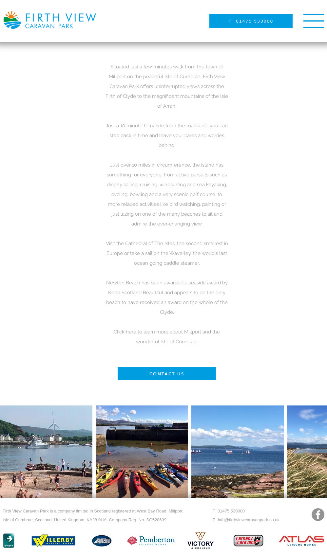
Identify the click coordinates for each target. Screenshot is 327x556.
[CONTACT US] (167, 373)
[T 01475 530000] (251, 21)
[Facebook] (318, 514)
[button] (313, 21)
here (131, 332)
